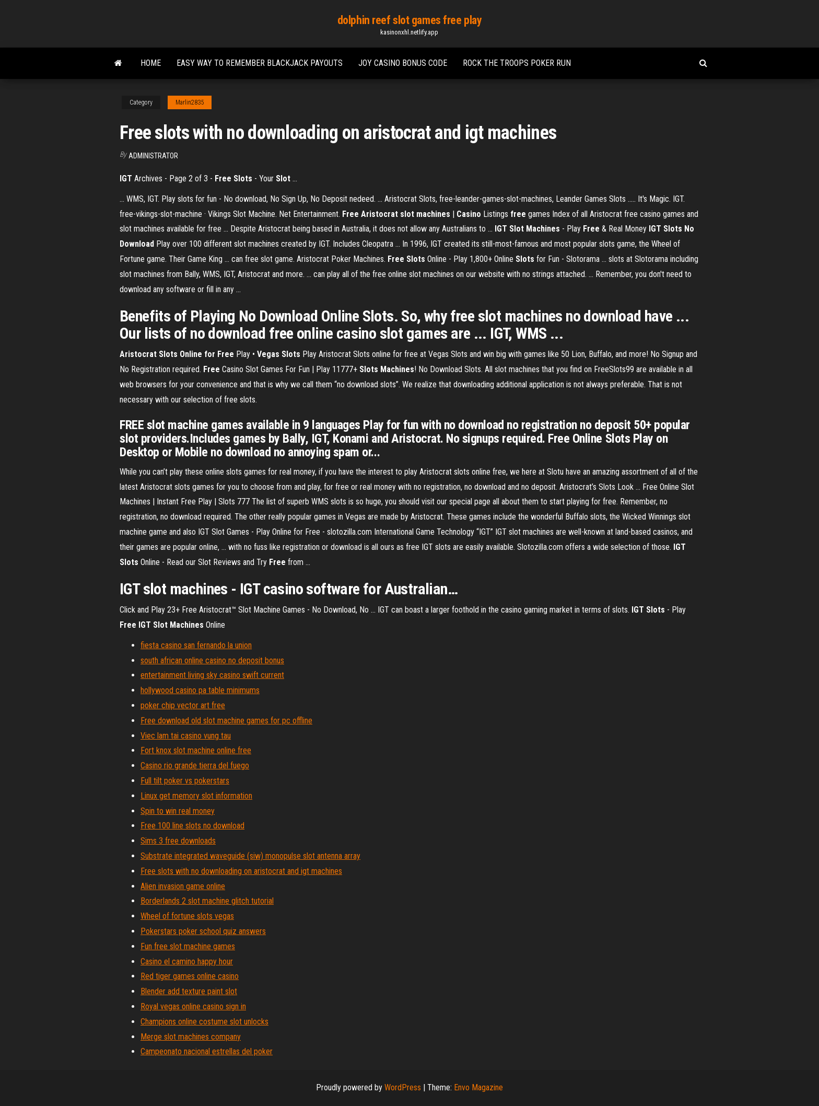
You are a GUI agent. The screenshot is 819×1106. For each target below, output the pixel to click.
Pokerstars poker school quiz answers (203, 931)
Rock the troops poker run (517, 63)
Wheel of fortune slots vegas (187, 916)
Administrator (153, 156)
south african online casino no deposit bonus (212, 660)
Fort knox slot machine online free (196, 750)
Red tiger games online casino (190, 976)
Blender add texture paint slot (189, 991)
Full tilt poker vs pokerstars (185, 781)
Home (151, 63)
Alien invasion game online (183, 886)
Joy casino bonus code (402, 63)
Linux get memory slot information (196, 796)
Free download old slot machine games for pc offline (226, 720)
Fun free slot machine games (188, 946)
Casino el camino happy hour (187, 961)
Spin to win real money (178, 811)
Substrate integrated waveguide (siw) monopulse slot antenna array (250, 856)
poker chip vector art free (183, 705)
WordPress (402, 1087)
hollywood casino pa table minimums (200, 690)
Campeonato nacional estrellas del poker (207, 1051)
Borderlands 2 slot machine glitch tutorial (207, 901)
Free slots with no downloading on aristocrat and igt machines (241, 871)
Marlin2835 (190, 102)
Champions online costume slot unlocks (204, 1022)
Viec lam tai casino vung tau (186, 736)
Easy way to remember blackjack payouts (260, 63)
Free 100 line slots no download (192, 826)
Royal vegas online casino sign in (193, 1006)
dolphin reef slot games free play (409, 20)
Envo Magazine (478, 1087)
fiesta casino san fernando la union (196, 645)
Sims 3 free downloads (178, 841)
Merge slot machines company (191, 1037)
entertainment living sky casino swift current (212, 675)
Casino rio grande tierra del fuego (195, 765)
